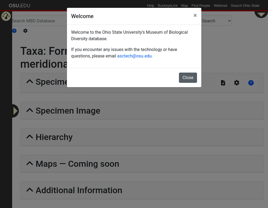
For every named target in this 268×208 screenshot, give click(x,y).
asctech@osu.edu (134, 56)
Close (187, 77)
